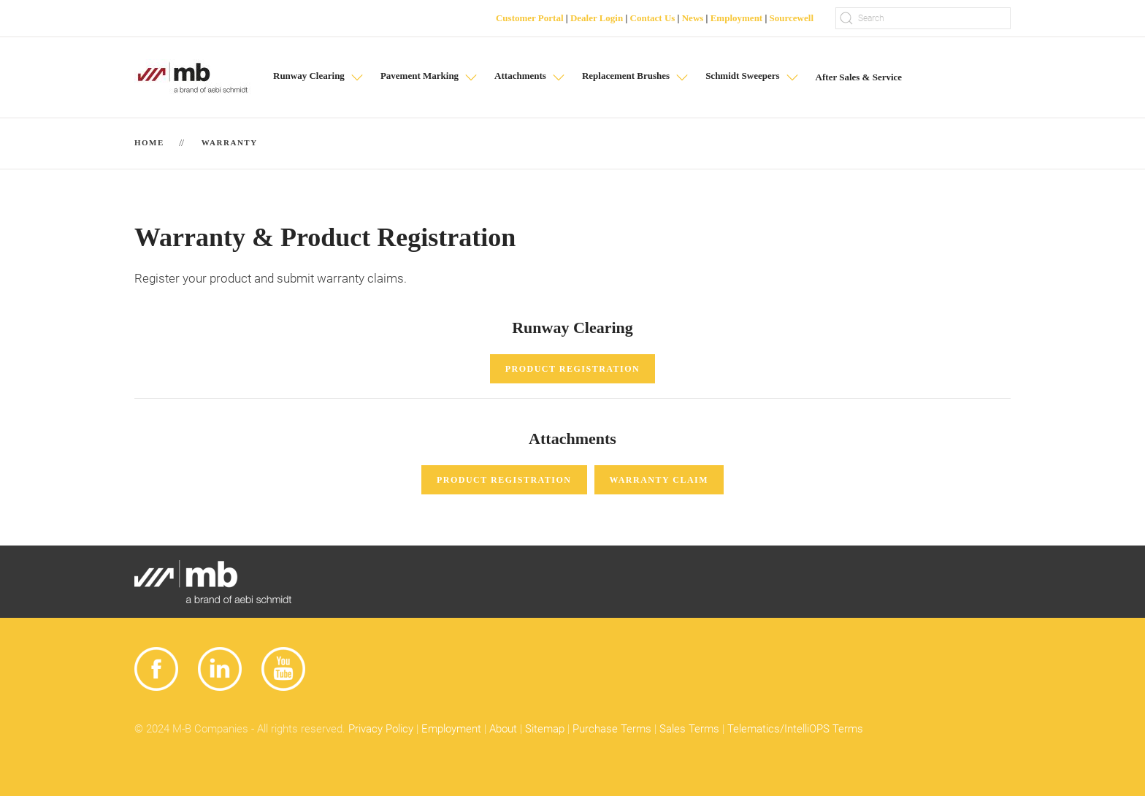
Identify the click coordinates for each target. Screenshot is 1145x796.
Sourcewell (791, 17)
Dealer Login (596, 17)
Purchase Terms (611, 728)
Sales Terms (689, 728)
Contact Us (652, 17)
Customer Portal (530, 17)
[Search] (923, 18)
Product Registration (572, 369)
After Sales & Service (859, 77)
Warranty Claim (659, 480)
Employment (737, 17)
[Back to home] (192, 77)
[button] (319, 77)
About (503, 728)
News (693, 17)
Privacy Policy (380, 728)
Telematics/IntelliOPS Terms (795, 728)
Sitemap (544, 728)
